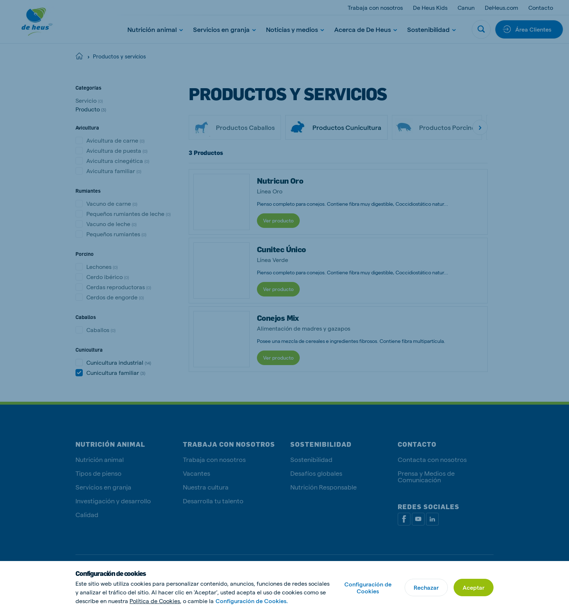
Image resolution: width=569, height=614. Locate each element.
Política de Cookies (155, 600)
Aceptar (473, 587)
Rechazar (426, 587)
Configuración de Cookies (368, 587)
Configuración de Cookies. (252, 600)
